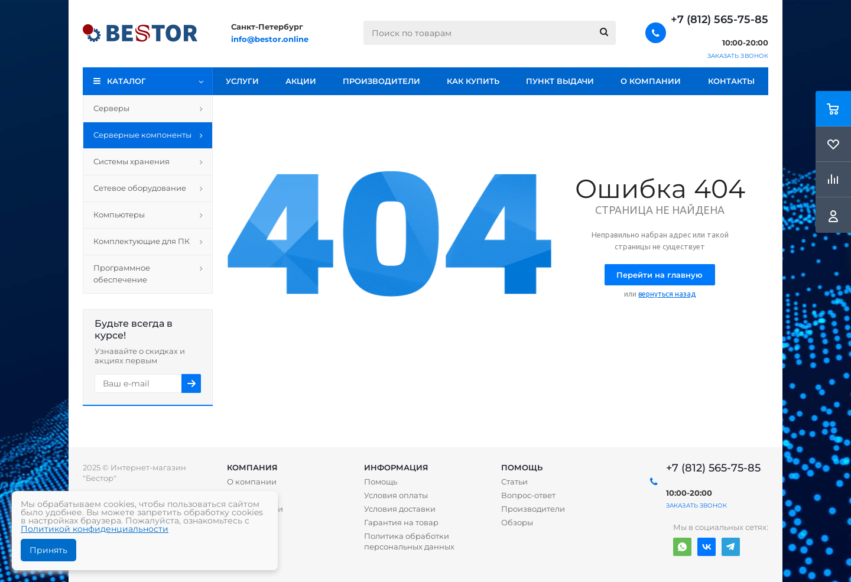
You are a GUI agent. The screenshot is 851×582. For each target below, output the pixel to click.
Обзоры (517, 522)
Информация (396, 467)
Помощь (522, 467)
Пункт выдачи (560, 81)
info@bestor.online (269, 39)
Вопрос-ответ (528, 495)
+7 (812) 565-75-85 (719, 19)
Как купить (473, 81)
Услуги (242, 81)
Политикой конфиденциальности (94, 529)
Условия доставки (400, 508)
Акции (300, 81)
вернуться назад (667, 294)
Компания (252, 467)
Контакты (731, 81)
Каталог (126, 81)
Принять (48, 550)
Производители (381, 81)
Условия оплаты (396, 495)
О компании (651, 81)
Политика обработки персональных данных (409, 541)
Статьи (514, 481)
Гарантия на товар (401, 522)
